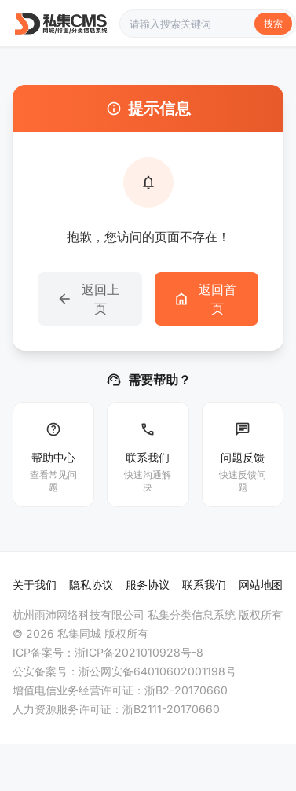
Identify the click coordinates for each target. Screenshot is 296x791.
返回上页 (88, 298)
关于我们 (35, 584)
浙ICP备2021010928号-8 (139, 652)
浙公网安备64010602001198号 (157, 671)
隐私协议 (91, 584)
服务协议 (148, 584)
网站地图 (261, 584)
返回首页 (205, 298)
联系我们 (204, 584)
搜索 (273, 23)
